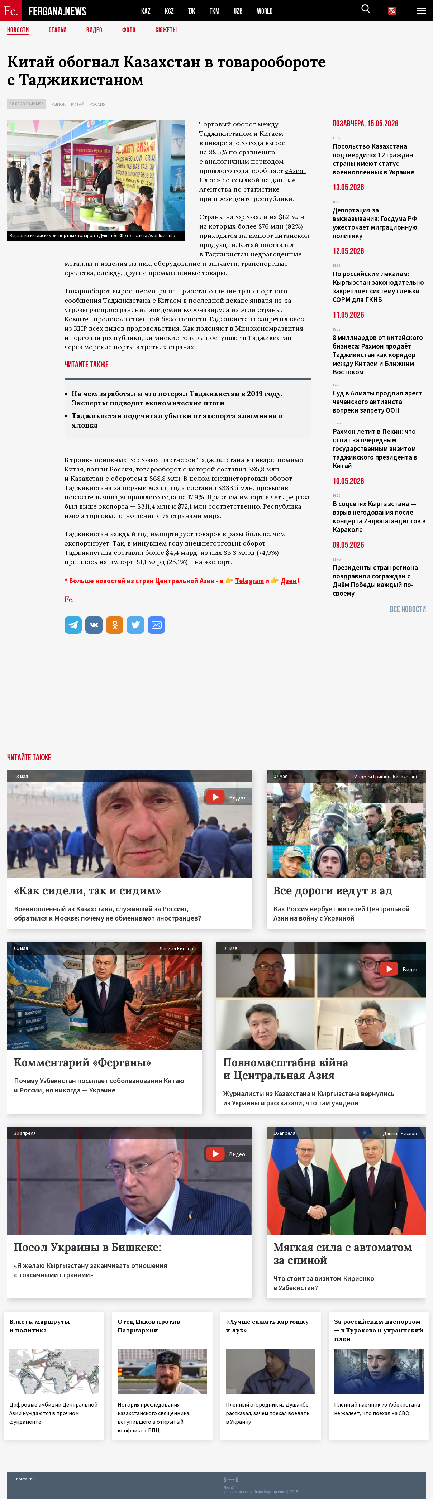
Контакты (25, 1478)
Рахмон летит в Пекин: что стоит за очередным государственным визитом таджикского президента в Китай (375, 448)
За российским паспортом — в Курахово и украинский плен (377, 1331)
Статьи (59, 30)
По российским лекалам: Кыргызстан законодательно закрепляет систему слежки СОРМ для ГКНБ (378, 286)
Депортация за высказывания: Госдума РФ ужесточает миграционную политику (375, 223)
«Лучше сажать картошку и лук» (270, 1327)
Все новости (408, 609)
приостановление (207, 291)
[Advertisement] (216, 701)
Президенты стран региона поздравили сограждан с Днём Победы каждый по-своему (375, 580)
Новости (18, 30)
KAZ (146, 10)
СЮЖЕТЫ (170, 30)
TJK (192, 10)
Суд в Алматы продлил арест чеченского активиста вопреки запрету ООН (377, 401)
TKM (216, 10)
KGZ (169, 10)
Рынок (59, 104)
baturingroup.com (269, 1491)
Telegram (249, 582)
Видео (97, 30)
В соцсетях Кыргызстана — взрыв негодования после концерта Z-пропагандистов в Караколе (379, 516)
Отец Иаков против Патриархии (152, 1327)
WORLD (267, 10)
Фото (132, 30)
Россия (97, 104)
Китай (77, 104)
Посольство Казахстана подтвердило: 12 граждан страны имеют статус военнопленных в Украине (373, 159)
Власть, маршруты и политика (43, 1327)
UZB (240, 10)
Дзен (289, 582)
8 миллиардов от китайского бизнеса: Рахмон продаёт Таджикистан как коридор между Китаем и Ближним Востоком (378, 354)
